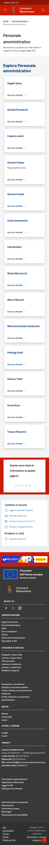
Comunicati (7, 716)
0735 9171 (23, 765)
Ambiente (6, 693)
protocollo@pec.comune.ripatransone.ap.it (25, 762)
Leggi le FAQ (7, 785)
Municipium (32, 836)
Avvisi (4, 720)
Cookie (5, 836)
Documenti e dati (9, 640)
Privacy (6, 833)
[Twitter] (13, 608)
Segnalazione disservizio (13, 782)
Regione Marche (11, 2)
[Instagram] (19, 608)
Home (5, 21)
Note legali (6, 811)
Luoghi (5, 732)
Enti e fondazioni (9, 631)
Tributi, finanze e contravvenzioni (17, 690)
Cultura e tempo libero (12, 657)
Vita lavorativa (8, 661)
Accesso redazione (39, 838)
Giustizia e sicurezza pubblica (15, 687)
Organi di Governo (10, 622)
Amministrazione (19, 21)
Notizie (5, 713)
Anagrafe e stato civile (12, 654)
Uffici (4, 628)
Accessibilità (8, 830)
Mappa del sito (9, 840)
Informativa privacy (10, 808)
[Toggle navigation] (5, 9)
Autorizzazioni (8, 699)
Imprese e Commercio (11, 664)
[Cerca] (43, 10)
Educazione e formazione (13, 684)
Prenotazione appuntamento (15, 779)
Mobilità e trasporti (10, 670)
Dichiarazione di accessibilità (15, 814)
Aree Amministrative (11, 625)
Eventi (4, 735)
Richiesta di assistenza (12, 788)
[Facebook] (6, 608)
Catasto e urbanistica (11, 667)
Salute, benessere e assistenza (16, 696)
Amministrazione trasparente (15, 802)
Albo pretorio (8, 805)
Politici (5, 634)
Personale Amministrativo (13, 637)
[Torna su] (44, 840)
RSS (4, 827)
